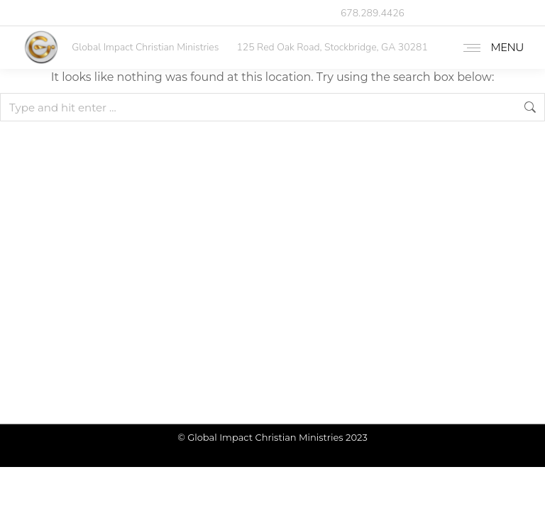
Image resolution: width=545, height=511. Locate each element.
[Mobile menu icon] (490, 47)
